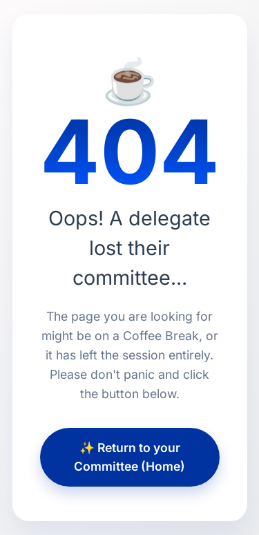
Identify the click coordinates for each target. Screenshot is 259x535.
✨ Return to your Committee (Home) (129, 456)
